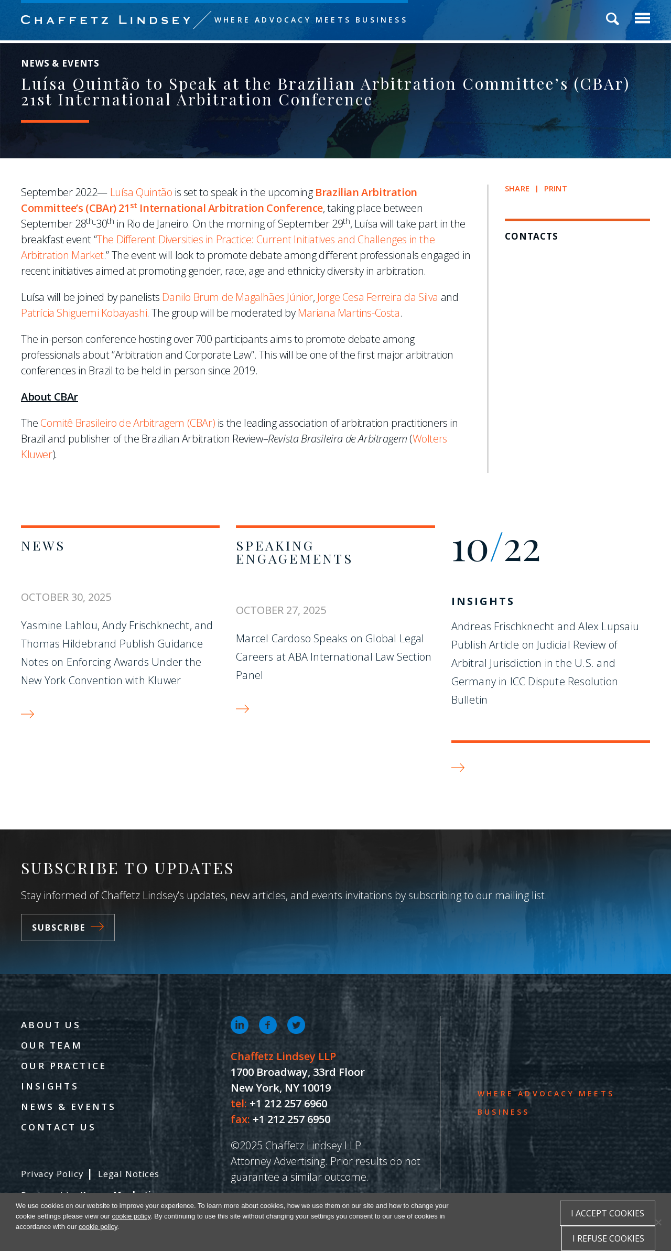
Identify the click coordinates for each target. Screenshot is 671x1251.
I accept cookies (607, 1213)
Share (517, 188)
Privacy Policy (52, 1174)
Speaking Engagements (294, 551)
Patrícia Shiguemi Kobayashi (84, 313)
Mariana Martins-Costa (349, 313)
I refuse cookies (608, 1238)
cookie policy (131, 1216)
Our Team (51, 1045)
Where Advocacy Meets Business (311, 20)
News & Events (68, 1107)
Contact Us (58, 1127)
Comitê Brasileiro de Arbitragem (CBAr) (127, 423)
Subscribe (68, 927)
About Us (51, 1025)
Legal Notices (128, 1174)
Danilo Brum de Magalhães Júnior (237, 297)
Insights (483, 601)
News (43, 545)
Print (555, 188)
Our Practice (64, 1066)
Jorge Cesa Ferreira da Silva (377, 297)
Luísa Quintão (141, 192)
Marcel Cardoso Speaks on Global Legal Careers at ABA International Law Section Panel (333, 656)
